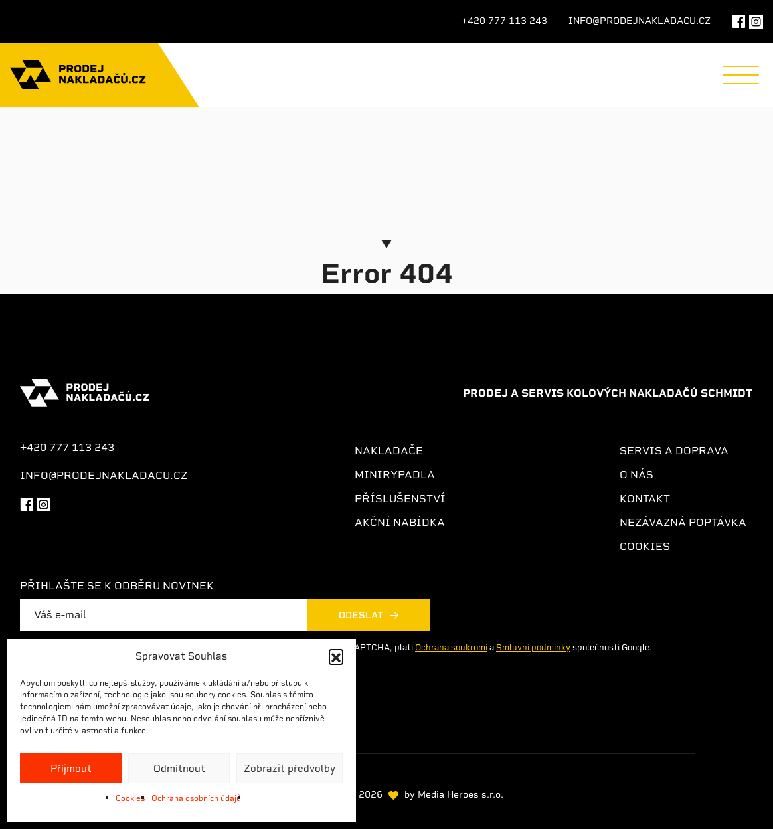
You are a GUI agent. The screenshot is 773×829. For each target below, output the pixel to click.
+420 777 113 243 (504, 20)
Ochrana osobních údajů (196, 798)
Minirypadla (395, 474)
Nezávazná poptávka (683, 522)
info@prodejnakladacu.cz (639, 20)
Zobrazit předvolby (289, 769)
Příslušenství (400, 498)
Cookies (130, 798)
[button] (336, 656)
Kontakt (645, 498)
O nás (636, 474)
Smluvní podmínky (533, 647)
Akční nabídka (400, 522)
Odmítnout (179, 769)
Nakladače (389, 450)
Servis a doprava (674, 450)
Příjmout (71, 769)
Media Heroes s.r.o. (460, 794)
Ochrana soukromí (451, 647)
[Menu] (741, 75)
